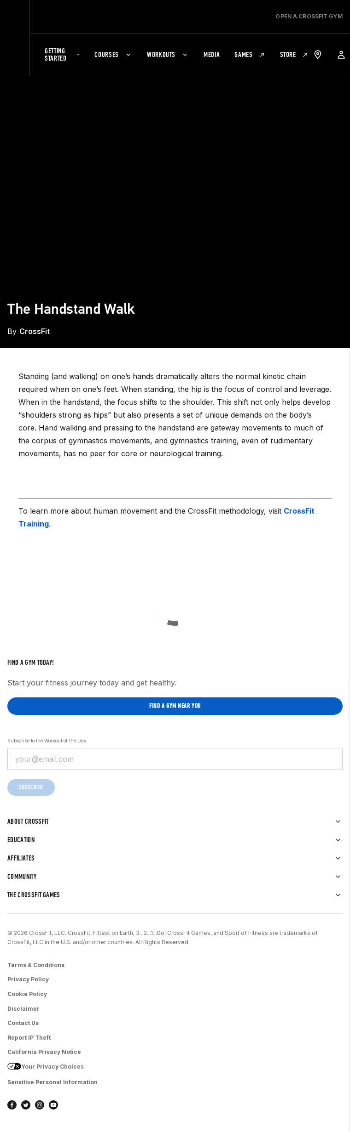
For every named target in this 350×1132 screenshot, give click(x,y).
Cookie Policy (27, 993)
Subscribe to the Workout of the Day (47, 740)
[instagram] (39, 1105)
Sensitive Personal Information (52, 1082)
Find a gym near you (175, 706)
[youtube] (53, 1105)
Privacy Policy (28, 979)
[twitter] (25, 1105)
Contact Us (23, 1022)
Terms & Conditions (35, 965)
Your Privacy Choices (45, 1067)
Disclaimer (23, 1008)
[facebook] (12, 1105)
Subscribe (31, 787)
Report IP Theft (29, 1037)
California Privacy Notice (44, 1051)
